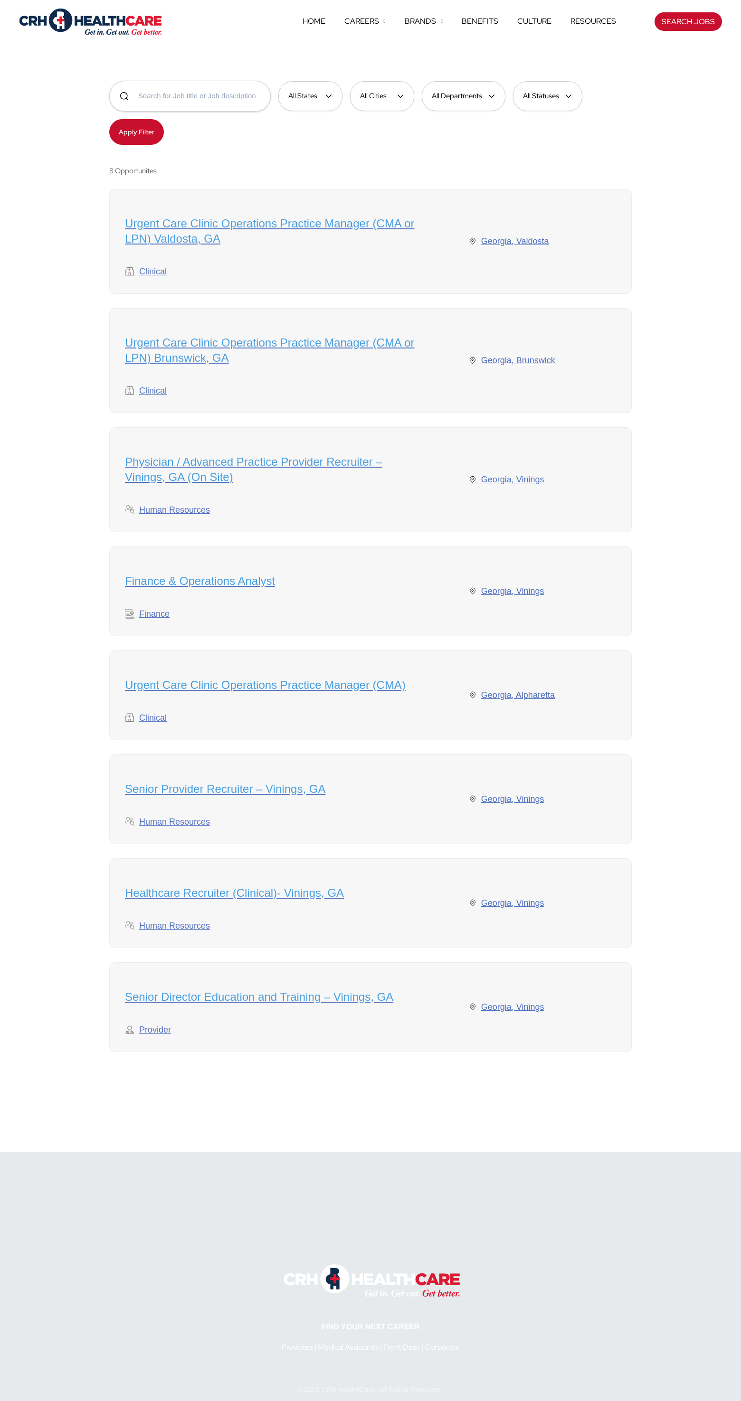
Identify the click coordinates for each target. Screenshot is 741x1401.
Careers (365, 21)
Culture (534, 21)
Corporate (442, 1347)
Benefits (480, 21)
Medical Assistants (348, 1347)
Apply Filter (136, 132)
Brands (424, 21)
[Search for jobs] (190, 96)
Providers (297, 1347)
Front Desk (401, 1347)
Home (314, 21)
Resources (593, 21)
